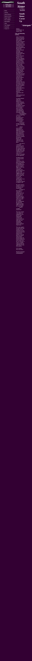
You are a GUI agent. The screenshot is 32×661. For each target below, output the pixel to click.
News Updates (7, 19)
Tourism (6, 12)
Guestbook (6, 27)
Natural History (7, 14)
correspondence (19, 253)
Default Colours (8, 4)
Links (5, 23)
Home (5, 10)
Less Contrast (8, 5)
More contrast (8, 6)
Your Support (7, 25)
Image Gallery (7, 18)
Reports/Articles (7, 16)
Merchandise (7, 21)
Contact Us (6, 28)
